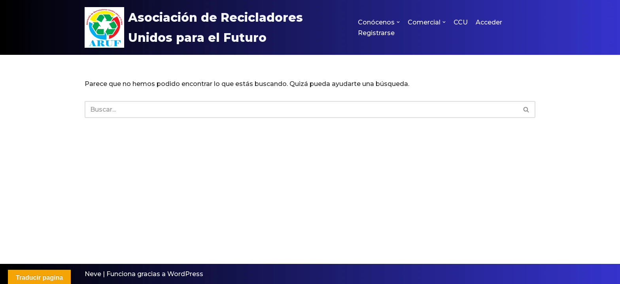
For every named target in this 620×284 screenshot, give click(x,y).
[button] (398, 22)
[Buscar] (301, 109)
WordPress (185, 274)
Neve (93, 274)
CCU (461, 22)
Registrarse (376, 33)
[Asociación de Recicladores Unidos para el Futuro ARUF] (214, 27)
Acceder (489, 22)
